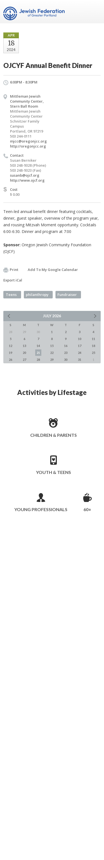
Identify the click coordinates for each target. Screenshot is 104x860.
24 (79, 352)
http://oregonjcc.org (28, 146)
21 (38, 352)
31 (79, 359)
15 (52, 345)
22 (52, 352)
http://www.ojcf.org (27, 180)
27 (24, 359)
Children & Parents (53, 435)
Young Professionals (40, 509)
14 (38, 345)
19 (10, 352)
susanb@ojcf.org (24, 175)
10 (79, 339)
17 (79, 345)
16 (65, 345)
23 (65, 352)
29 (52, 359)
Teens (11, 294)
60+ (87, 509)
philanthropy (37, 294)
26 (10, 359)
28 (38, 359)
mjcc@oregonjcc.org (28, 141)
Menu (94, 12)
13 (24, 345)
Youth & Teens (53, 472)
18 (93, 345)
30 (65, 359)
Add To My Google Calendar (53, 269)
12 (10, 345)
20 (24, 352)
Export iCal (12, 280)
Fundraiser (67, 294)
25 (93, 352)
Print (10, 270)
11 (93, 339)
